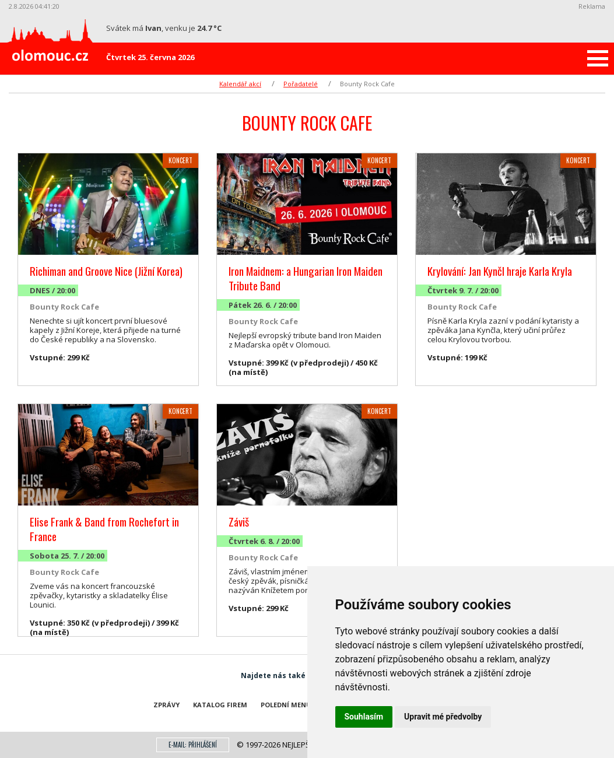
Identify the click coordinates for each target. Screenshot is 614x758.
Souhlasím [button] (364, 716)
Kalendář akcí (240, 83)
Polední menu (286, 704)
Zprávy (166, 704)
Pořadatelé (300, 83)
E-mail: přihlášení (193, 744)
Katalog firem (220, 704)
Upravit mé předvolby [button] (443, 716)
